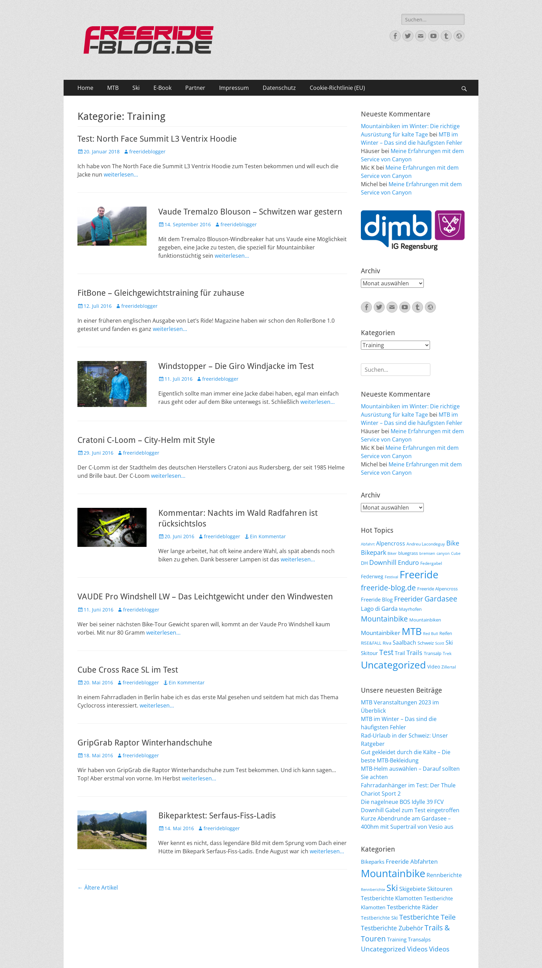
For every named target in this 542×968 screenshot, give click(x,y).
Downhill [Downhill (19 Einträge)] (382, 562)
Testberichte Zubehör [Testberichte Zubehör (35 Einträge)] (392, 928)
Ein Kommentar (268, 536)
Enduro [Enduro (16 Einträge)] (408, 562)
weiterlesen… (121, 174)
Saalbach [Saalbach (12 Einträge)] (404, 642)
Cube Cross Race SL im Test (127, 670)
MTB (113, 88)
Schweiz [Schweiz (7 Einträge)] (426, 643)
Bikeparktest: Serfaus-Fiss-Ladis (217, 815)
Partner (195, 88)
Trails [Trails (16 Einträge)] (414, 652)
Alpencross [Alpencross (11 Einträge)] (390, 543)
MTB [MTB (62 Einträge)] (412, 631)
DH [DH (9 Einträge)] (364, 563)
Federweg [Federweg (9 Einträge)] (372, 576)
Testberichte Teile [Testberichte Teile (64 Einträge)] (427, 917)
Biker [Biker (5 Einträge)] (392, 553)
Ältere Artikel (97, 887)
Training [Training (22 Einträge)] (396, 939)
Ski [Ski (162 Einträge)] (392, 887)
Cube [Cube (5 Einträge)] (455, 553)
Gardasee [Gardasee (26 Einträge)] (440, 599)
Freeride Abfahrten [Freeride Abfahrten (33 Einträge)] (412, 861)
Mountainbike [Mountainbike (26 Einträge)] (384, 619)
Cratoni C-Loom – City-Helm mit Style (146, 440)
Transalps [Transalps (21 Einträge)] (419, 939)
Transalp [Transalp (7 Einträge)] (432, 653)
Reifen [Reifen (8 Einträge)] (445, 633)
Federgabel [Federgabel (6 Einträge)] (431, 563)
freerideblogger (147, 151)
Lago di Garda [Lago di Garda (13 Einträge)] (379, 609)
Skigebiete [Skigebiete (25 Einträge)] (412, 889)
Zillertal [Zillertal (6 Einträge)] (448, 667)
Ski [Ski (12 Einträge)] (449, 642)
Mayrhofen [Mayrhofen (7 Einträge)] (410, 609)
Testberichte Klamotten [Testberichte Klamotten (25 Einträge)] (391, 898)
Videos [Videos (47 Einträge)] (417, 949)
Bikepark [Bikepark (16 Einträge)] (373, 552)
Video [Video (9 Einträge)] (433, 666)
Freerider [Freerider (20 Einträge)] (408, 599)
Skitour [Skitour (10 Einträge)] (369, 652)
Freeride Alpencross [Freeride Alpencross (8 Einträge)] (437, 589)
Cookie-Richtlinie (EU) (337, 88)
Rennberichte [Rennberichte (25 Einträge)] (444, 875)
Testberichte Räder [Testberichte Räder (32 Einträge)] (412, 907)
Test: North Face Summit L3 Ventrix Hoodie (157, 139)
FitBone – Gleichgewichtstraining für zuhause (160, 293)
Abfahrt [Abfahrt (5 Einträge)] (368, 544)
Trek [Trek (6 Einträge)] (447, 653)
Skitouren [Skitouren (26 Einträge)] (439, 889)
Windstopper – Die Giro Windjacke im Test (236, 366)
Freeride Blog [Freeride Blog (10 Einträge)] (377, 599)
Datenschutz (279, 88)
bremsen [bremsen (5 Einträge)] (427, 553)
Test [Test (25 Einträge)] (386, 652)
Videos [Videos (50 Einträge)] (439, 948)
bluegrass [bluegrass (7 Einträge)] (408, 553)
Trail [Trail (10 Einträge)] (400, 652)
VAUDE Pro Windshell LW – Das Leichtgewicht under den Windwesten (205, 596)
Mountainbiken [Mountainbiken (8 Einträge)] (425, 620)
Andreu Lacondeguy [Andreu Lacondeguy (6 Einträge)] (425, 544)
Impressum (234, 88)
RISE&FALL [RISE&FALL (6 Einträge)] (371, 643)
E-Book (162, 88)
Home (85, 88)
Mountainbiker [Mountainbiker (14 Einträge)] (380, 633)
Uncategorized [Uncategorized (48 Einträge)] (383, 949)
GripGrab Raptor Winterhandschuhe (144, 743)
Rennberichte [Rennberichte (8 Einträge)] (373, 889)
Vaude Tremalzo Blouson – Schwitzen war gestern (250, 212)
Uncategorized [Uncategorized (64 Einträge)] (393, 664)
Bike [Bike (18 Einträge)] (452, 543)
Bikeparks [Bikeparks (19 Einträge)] (372, 861)
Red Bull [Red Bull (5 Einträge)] (430, 633)
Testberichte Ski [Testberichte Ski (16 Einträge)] (379, 917)
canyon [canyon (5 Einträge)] (443, 553)
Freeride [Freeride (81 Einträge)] (419, 574)
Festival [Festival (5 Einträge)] (391, 577)
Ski (136, 88)
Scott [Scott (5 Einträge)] (439, 643)
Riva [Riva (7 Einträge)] (387, 643)
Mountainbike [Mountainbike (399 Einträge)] (393, 873)
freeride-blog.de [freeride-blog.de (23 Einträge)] (388, 587)
